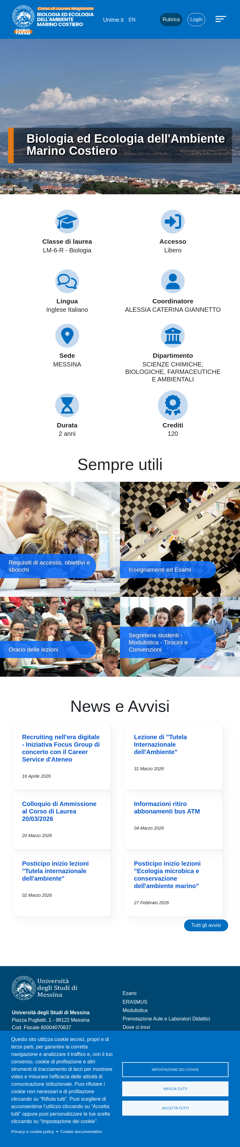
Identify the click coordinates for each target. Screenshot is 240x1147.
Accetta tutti (175, 1108)
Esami (129, 993)
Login (196, 19)
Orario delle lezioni (60, 637)
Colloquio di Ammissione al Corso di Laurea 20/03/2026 (59, 811)
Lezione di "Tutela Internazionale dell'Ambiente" (160, 744)
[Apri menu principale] (221, 19)
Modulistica (135, 1010)
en (131, 19)
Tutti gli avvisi (206, 925)
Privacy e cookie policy (32, 1131)
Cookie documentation (81, 1131)
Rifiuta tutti (175, 1089)
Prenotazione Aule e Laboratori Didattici (166, 1018)
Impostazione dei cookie (175, 1069)
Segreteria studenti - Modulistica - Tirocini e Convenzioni (180, 637)
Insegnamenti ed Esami (180, 539)
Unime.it (113, 20)
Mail (147, 19)
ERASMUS (135, 1002)
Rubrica (171, 19)
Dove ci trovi (136, 1027)
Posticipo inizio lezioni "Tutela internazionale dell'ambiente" (55, 871)
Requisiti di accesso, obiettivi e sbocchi (60, 539)
